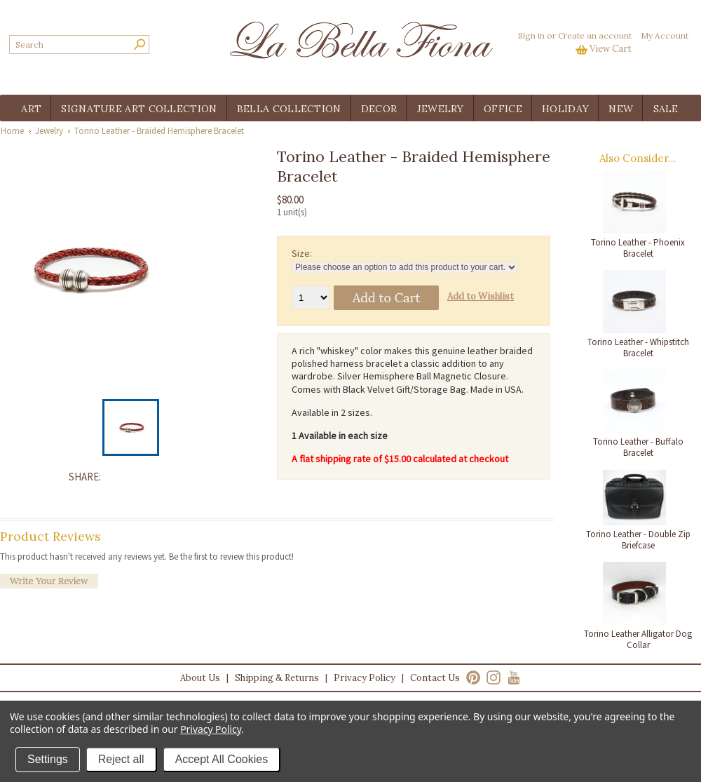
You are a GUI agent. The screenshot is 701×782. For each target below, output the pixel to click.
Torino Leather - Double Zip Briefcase (638, 539)
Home (12, 131)
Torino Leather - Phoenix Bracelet (638, 247)
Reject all (121, 759)
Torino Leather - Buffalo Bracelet (638, 447)
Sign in (531, 35)
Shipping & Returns (277, 678)
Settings (47, 759)
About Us (200, 678)
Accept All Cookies (221, 759)
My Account (664, 35)
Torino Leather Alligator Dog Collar (638, 639)
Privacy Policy (364, 678)
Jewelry (49, 131)
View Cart (611, 49)
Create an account (595, 35)
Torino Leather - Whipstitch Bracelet (638, 347)
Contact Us (435, 678)
